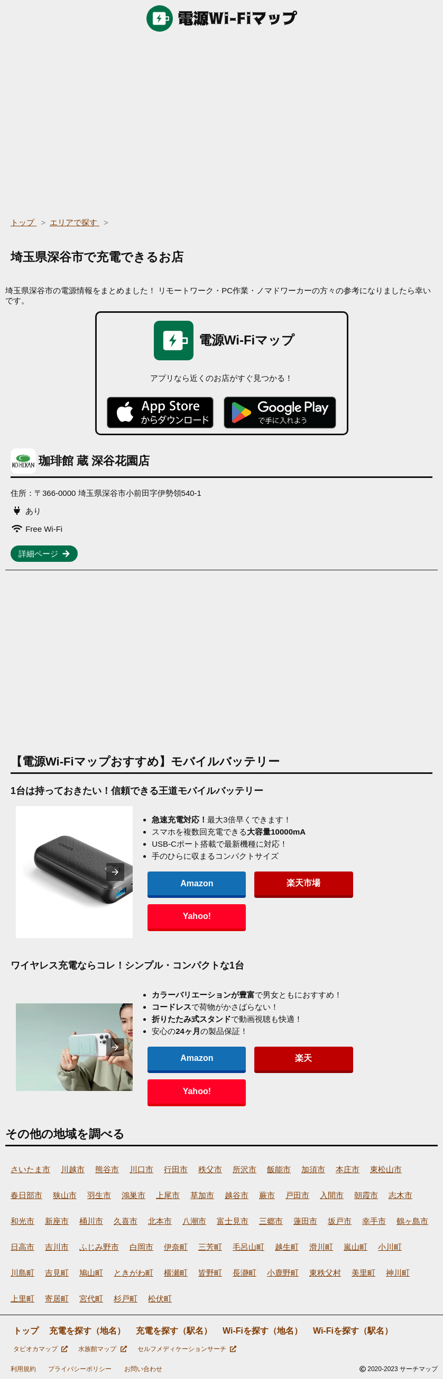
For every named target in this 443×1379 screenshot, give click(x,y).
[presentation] (131, 872)
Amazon (194, 899)
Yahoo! (338, 899)
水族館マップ (102, 1349)
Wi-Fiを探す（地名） (262, 1330)
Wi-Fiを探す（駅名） (353, 1330)
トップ (26, 1330)
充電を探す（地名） (87, 1330)
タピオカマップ (40, 1349)
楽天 (266, 1074)
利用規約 (23, 1369)
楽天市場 (266, 899)
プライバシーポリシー (80, 1369)
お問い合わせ (143, 1369)
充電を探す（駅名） (174, 1330)
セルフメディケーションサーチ (186, 1349)
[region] (221, 121)
